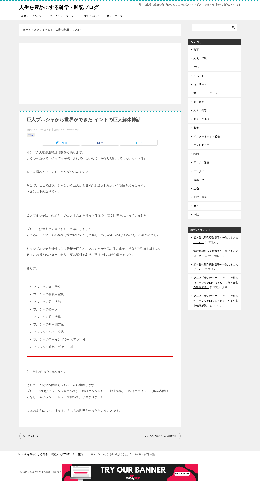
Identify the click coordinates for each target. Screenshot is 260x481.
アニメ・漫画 (201, 162)
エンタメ (198, 171)
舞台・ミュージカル (205, 93)
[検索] (214, 27)
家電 (196, 127)
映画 (196, 153)
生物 (196, 188)
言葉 (196, 49)
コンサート (200, 84)
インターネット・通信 (206, 136)
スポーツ (198, 179)
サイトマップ (114, 15)
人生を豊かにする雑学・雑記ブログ (65, 6)
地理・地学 (200, 197)
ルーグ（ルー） (31, 436)
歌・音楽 (198, 101)
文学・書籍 (200, 110)
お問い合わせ (91, 15)
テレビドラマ (201, 145)
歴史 (196, 205)
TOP (46, 454)
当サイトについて (31, 15)
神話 (30, 135)
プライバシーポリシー (63, 15)
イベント (198, 75)
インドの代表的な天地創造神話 (160, 436)
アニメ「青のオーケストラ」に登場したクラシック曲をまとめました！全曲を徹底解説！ (215, 282)
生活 (196, 66)
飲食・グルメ (201, 119)
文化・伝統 (200, 58)
